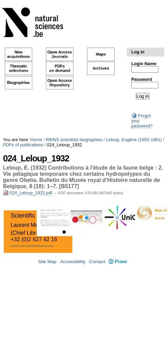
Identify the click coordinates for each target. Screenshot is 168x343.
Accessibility (72, 261)
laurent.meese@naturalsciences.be (32, 245)
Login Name (143, 63)
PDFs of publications (23, 144)
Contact (97, 261)
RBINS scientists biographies (74, 139)
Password (141, 79)
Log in (137, 51)
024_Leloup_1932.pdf (28, 192)
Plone (118, 261)
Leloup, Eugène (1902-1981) (134, 139)
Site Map (47, 261)
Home (36, 139)
